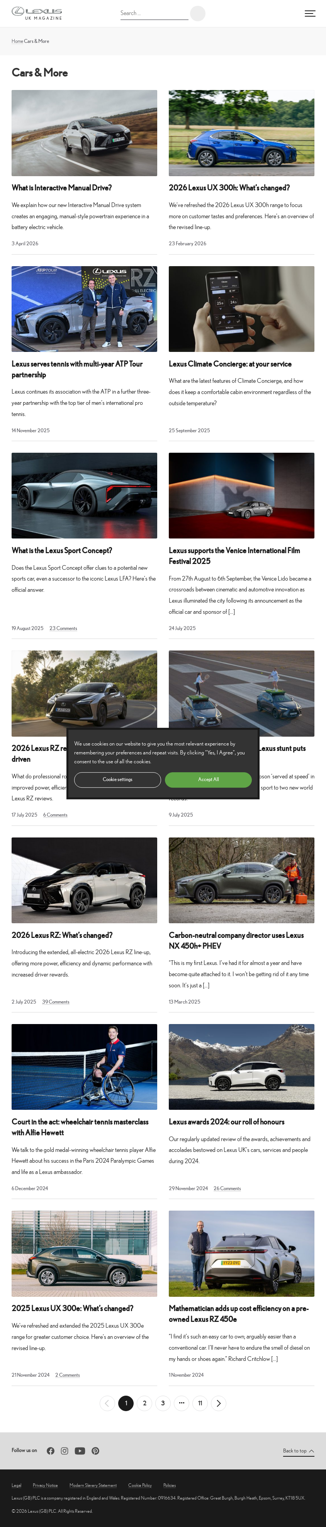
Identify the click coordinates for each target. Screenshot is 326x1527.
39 (56, 1002)
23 (63, 628)
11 (200, 1403)
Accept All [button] (208, 779)
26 (227, 1188)
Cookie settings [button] (117, 779)
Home (17, 41)
